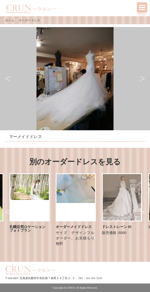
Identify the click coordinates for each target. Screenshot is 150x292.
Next (142, 79)
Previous (8, 79)
